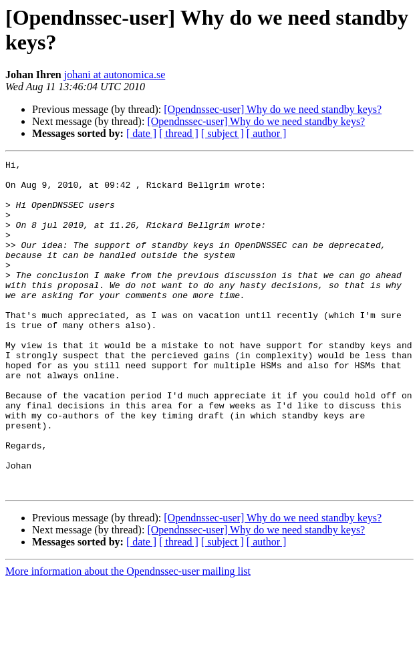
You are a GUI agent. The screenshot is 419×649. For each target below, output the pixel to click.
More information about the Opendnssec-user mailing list (128, 637)
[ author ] (267, 133)
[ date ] (141, 133)
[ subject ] (222, 133)
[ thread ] (178, 133)
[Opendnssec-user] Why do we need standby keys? (273, 109)
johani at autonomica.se (115, 74)
